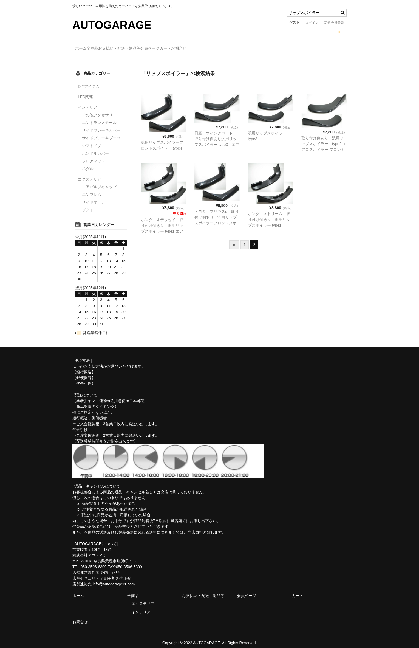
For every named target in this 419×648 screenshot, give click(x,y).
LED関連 (85, 92)
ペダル (88, 164)
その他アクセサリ (97, 110)
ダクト (88, 205)
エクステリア (89, 174)
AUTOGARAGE (111, 25)
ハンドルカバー (95, 148)
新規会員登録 (334, 23)
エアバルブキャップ (99, 182)
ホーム (84, 49)
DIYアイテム (89, 81)
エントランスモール (99, 117)
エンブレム (91, 189)
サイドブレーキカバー (101, 125)
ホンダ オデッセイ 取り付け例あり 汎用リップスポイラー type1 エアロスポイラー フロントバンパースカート (162, 226)
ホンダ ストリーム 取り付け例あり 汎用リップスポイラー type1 (269, 215)
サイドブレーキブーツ (101, 133)
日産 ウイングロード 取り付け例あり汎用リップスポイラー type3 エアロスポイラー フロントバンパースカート (216, 140)
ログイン (311, 23)
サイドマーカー (95, 197)
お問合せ (238, 49)
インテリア (87, 102)
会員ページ (186, 49)
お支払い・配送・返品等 (145, 49)
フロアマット (93, 156)
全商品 (106, 49)
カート (213, 49)
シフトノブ (91, 141)
